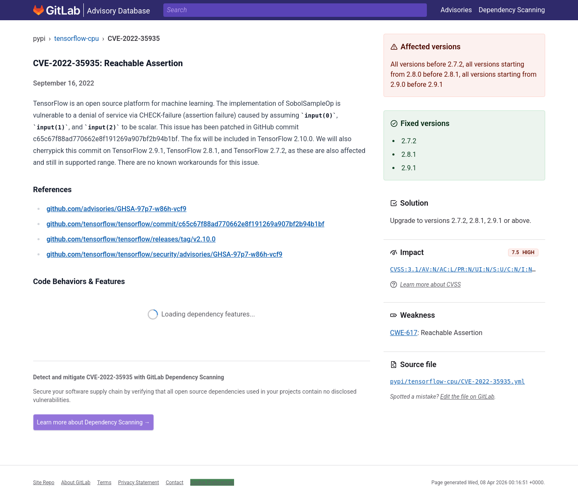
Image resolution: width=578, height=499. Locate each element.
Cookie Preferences (212, 482)
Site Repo (44, 482)
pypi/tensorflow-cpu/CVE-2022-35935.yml (457, 381)
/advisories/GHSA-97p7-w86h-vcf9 (116, 209)
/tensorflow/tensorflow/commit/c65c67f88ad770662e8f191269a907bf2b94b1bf (186, 224)
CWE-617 (404, 333)
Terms (104, 482)
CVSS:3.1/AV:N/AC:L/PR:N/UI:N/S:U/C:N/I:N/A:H (468, 269)
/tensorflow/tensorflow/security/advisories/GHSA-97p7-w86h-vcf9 (164, 254)
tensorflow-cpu (76, 39)
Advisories (456, 10)
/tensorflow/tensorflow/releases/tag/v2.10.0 (131, 239)
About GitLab (76, 482)
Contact (175, 482)
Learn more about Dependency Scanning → (93, 422)
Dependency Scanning (512, 10)
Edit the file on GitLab (467, 396)
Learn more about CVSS (430, 284)
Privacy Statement (138, 482)
